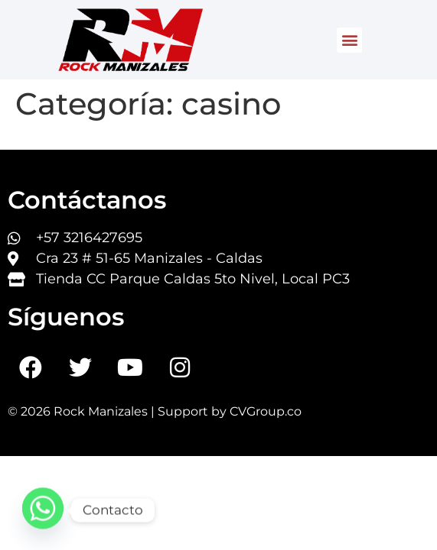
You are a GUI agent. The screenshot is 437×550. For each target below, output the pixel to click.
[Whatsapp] (43, 510)
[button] (349, 40)
